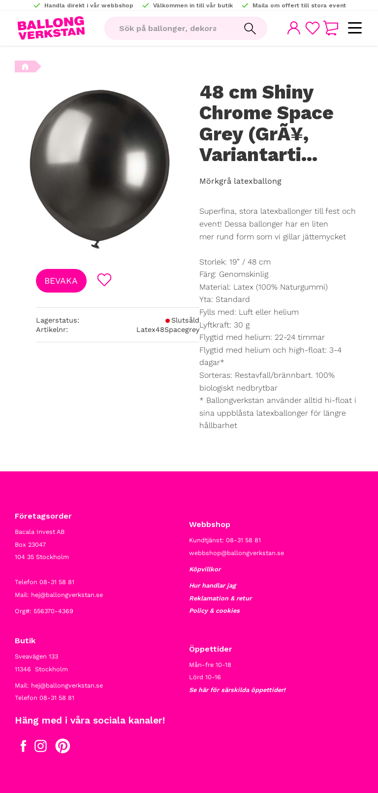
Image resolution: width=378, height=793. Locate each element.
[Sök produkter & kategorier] (167, 28)
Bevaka (61, 281)
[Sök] (248, 28)
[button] (354, 28)
